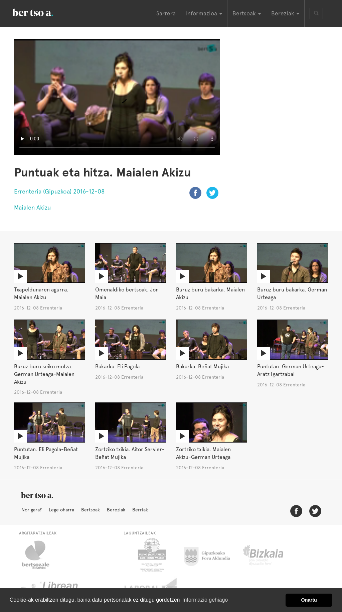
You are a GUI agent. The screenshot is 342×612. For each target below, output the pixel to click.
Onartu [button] (309, 600)
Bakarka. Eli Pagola (117, 366)
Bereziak (116, 509)
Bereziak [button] (285, 13)
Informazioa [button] (204, 13)
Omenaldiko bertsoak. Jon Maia (127, 293)
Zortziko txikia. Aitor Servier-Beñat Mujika (130, 453)
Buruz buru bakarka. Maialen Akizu (210, 293)
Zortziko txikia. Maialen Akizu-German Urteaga (203, 453)
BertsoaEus (42, 11)
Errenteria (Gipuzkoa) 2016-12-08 (59, 191)
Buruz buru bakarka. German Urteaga (292, 293)
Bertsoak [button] (246, 13)
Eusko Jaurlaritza (151, 555)
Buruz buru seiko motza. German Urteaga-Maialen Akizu (44, 374)
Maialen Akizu (32, 207)
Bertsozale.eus (40, 555)
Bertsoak (90, 509)
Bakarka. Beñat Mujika (202, 366)
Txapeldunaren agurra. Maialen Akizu (41, 293)
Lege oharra (61, 509)
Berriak (140, 509)
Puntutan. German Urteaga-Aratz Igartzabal (290, 370)
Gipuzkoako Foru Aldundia (210, 555)
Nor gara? (31, 509)
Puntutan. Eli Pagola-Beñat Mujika (46, 453)
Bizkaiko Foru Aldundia (270, 555)
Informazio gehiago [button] (205, 600)
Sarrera (166, 13)
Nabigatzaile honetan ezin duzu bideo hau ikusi (117, 97)
